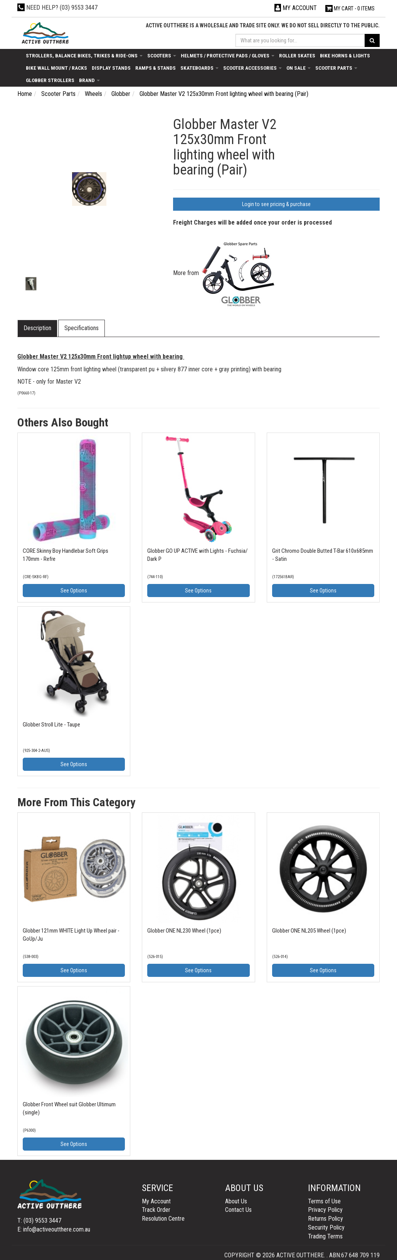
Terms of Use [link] (324, 1201)
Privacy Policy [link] (325, 1209)
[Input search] (300, 40)
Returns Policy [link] (325, 1218)
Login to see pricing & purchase (276, 204)
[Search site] (372, 40)
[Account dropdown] (295, 8)
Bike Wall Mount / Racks (56, 68)
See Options (74, 590)
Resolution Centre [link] (163, 1218)
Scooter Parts (336, 68)
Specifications (81, 328)
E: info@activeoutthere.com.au (53, 1229)
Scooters (161, 55)
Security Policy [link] (326, 1227)
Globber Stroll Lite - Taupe (51, 724)
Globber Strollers (50, 80)
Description (37, 328)
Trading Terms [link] (325, 1236)
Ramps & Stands (155, 68)
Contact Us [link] (238, 1209)
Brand (89, 80)
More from (225, 273)
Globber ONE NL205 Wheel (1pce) (309, 930)
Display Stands (111, 68)
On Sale (298, 68)
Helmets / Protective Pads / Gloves (227, 55)
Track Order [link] (156, 1209)
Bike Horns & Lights (345, 55)
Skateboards (199, 68)
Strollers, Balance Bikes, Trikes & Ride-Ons (84, 55)
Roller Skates (297, 55)
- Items (350, 8)
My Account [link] (156, 1201)
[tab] (37, 328)
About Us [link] (236, 1201)
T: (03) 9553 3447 (39, 1220)
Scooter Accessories (252, 68)
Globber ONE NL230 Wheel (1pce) (184, 930)
